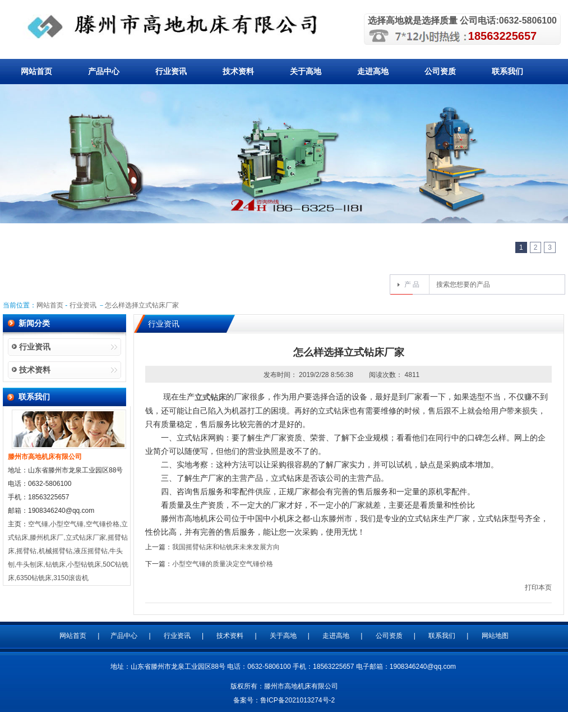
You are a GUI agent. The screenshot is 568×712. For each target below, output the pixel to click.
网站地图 (495, 636)
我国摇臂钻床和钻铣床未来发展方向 (226, 547)
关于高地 (305, 71)
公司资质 (440, 71)
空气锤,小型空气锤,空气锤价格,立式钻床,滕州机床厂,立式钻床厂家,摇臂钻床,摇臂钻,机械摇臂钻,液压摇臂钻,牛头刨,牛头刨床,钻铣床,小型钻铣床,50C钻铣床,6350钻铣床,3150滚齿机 (68, 551)
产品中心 (103, 71)
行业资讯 (171, 71)
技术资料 (238, 71)
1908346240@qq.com (423, 666)
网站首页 (36, 71)
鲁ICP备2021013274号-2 (297, 700)
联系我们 (507, 71)
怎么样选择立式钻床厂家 (142, 305)
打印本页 (538, 587)
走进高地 (373, 71)
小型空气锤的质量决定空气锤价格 (222, 564)
